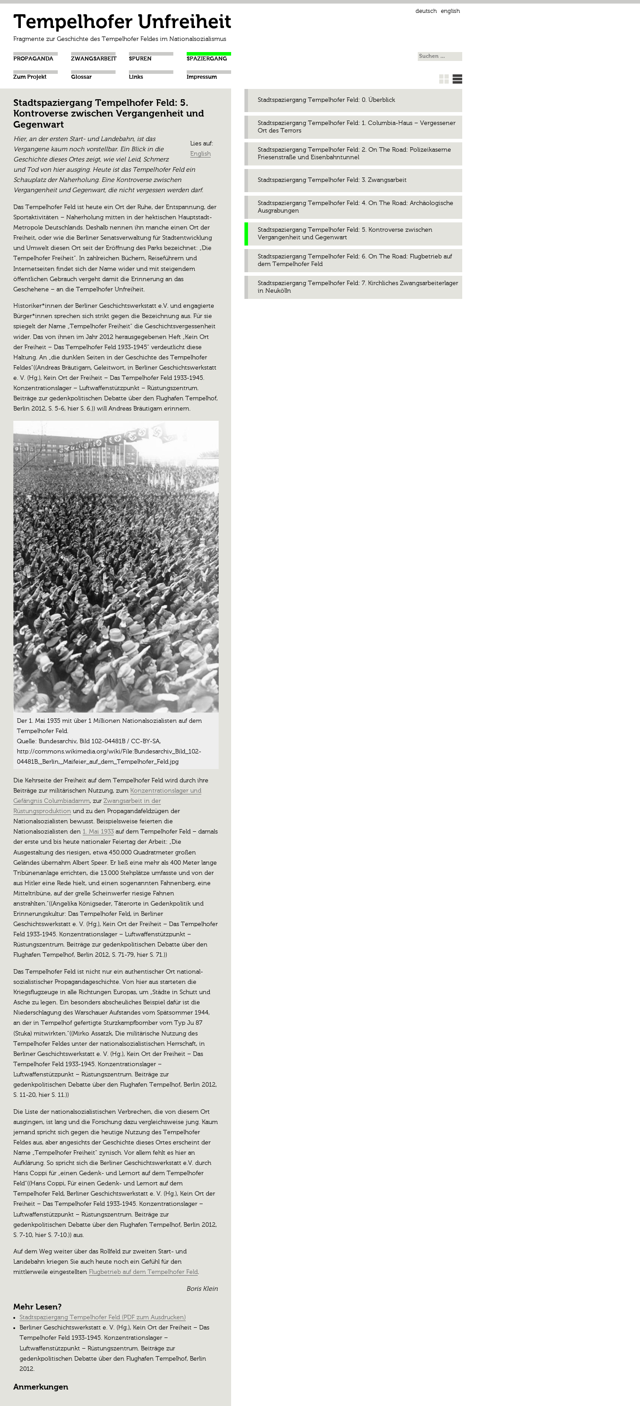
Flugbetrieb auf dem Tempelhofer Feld (143, 1272)
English (450, 11)
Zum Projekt (30, 77)
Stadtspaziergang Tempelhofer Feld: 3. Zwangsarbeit (332, 180)
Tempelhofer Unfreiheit (122, 22)
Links (136, 77)
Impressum (202, 77)
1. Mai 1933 (98, 832)
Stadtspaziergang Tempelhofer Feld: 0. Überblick (326, 100)
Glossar (81, 77)
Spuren (140, 59)
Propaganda (33, 59)
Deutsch (426, 11)
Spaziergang (207, 59)
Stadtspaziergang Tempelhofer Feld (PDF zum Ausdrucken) (103, 1317)
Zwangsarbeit (93, 59)
